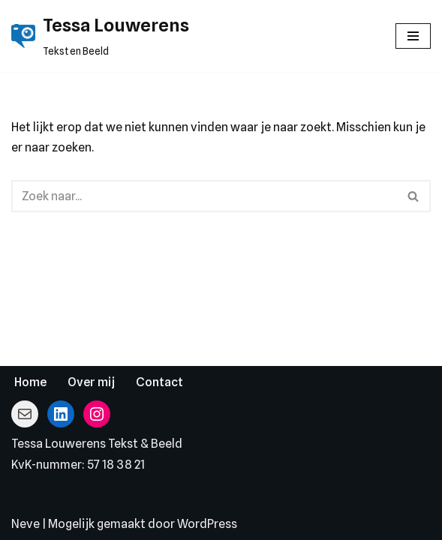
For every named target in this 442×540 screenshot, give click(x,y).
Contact (159, 382)
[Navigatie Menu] (413, 36)
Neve (25, 524)
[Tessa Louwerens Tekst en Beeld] (100, 36)
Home (30, 382)
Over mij (91, 382)
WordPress (207, 524)
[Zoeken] (204, 196)
